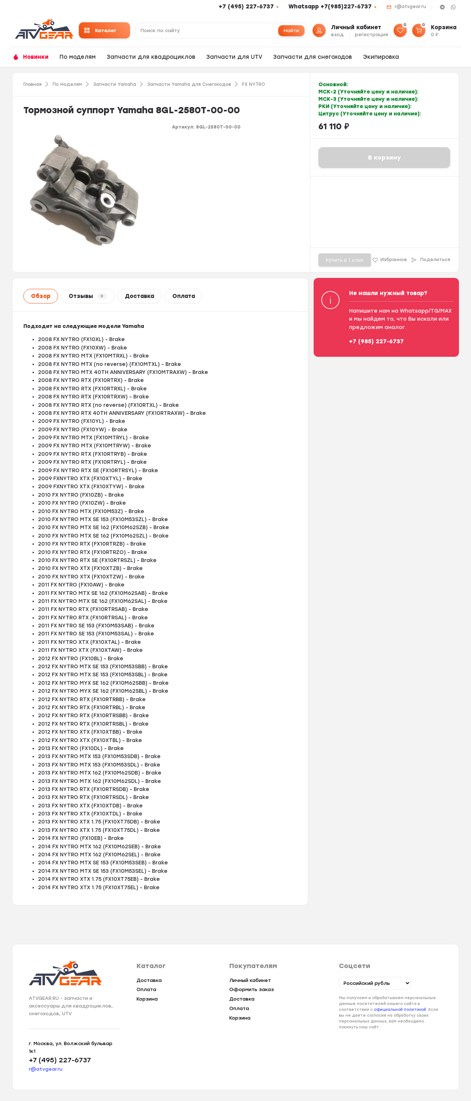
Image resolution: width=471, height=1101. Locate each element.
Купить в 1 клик (345, 260)
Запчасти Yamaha (114, 84)
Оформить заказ (251, 989)
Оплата (183, 296)
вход (337, 34)
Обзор (40, 296)
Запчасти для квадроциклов (151, 57)
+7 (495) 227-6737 (246, 6)
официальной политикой (400, 1009)
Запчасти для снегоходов (312, 57)
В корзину (384, 157)
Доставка (139, 296)
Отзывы (88, 296)
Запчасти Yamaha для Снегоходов (189, 84)
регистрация (371, 34)
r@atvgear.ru (410, 6)
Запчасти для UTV (234, 57)
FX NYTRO (253, 84)
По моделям (78, 57)
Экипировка (381, 57)
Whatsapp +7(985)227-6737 (330, 6)
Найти (291, 30)
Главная (32, 84)
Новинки (36, 57)
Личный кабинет (250, 980)
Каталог (100, 30)
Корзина (147, 999)
